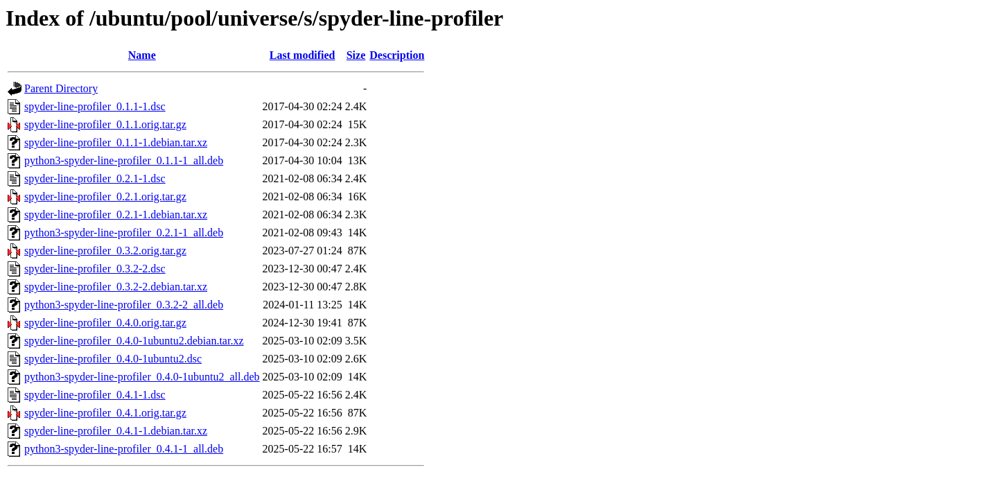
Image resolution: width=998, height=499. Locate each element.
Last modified (302, 55)
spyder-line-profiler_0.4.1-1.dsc (95, 395)
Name (142, 55)
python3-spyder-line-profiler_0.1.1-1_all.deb (123, 160)
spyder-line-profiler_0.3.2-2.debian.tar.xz (115, 286)
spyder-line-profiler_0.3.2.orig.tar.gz (105, 250)
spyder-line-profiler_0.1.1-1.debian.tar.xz (115, 142)
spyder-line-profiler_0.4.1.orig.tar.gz (105, 413)
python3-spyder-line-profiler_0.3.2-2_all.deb (123, 304)
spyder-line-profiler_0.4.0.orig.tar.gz (105, 323)
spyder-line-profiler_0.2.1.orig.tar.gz (105, 196)
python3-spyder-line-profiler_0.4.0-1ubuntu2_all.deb (142, 377)
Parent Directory (61, 88)
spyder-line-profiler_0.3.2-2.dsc (95, 268)
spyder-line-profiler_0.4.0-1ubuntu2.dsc (113, 359)
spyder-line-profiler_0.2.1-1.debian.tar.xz (115, 214)
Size (356, 55)
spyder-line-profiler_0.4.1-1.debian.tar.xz (115, 431)
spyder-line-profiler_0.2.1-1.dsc (95, 178)
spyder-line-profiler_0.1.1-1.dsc (95, 106)
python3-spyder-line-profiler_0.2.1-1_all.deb (123, 232)
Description (396, 55)
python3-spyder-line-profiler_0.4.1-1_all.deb (123, 449)
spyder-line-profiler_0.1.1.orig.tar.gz (105, 124)
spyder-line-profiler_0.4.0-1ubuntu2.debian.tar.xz (133, 341)
